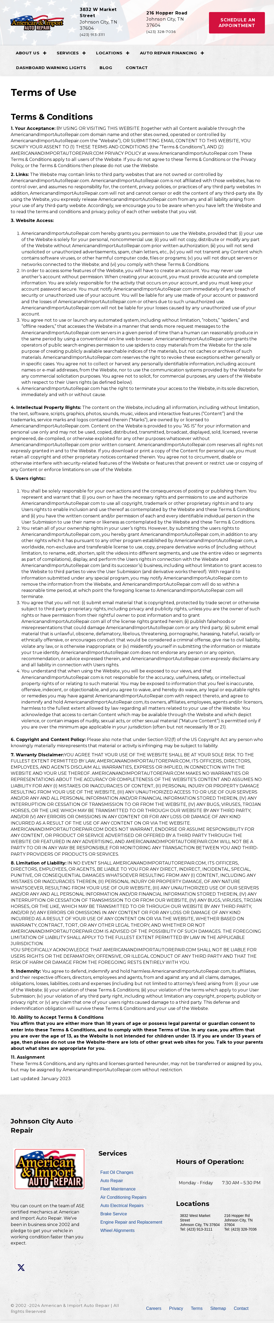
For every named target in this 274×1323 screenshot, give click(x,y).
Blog (107, 70)
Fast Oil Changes (117, 1175)
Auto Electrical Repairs (122, 1209)
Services (69, 56)
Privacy (176, 1311)
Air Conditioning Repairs (123, 1200)
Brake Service (113, 1217)
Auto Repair (111, 1184)
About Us (29, 56)
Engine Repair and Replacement (131, 1225)
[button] (235, 24)
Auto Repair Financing (170, 56)
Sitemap (218, 1311)
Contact (138, 70)
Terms (197, 1311)
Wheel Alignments (117, 1233)
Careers (153, 1311)
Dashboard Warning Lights (52, 70)
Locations (111, 56)
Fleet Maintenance (118, 1192)
